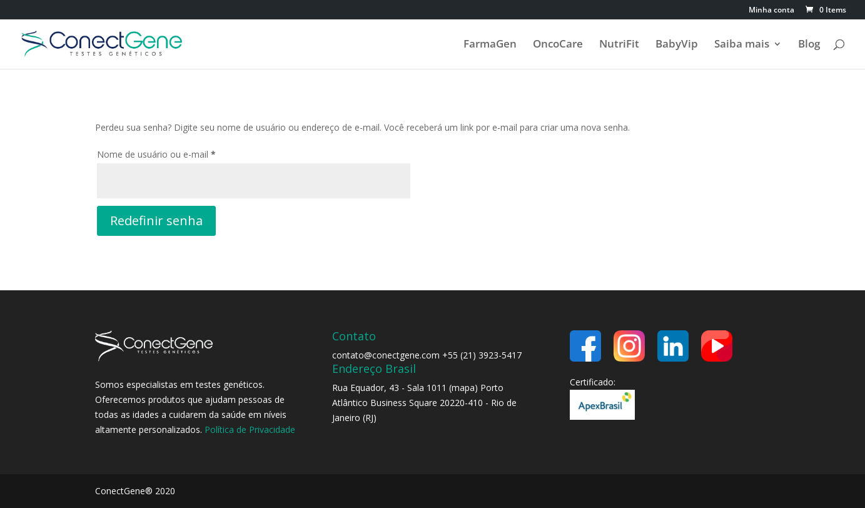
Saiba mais (741, 45)
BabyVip (676, 45)
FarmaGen (490, 45)
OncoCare (558, 45)
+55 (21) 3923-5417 (482, 355)
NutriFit (619, 45)
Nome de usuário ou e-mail (179, 153)
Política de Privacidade (250, 429)
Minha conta (771, 10)
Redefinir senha (156, 220)
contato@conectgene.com (386, 355)
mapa (463, 388)
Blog (809, 45)
